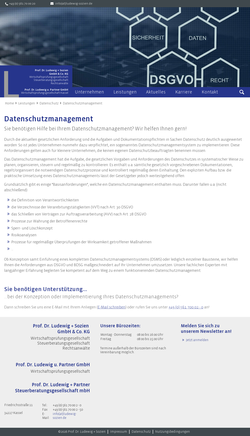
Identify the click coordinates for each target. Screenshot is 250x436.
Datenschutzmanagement (82, 103)
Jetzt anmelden (196, 340)
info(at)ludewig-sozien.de (73, 3)
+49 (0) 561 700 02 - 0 (186, 312)
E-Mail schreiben (111, 312)
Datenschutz (48, 103)
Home (9, 103)
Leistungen (26, 103)
